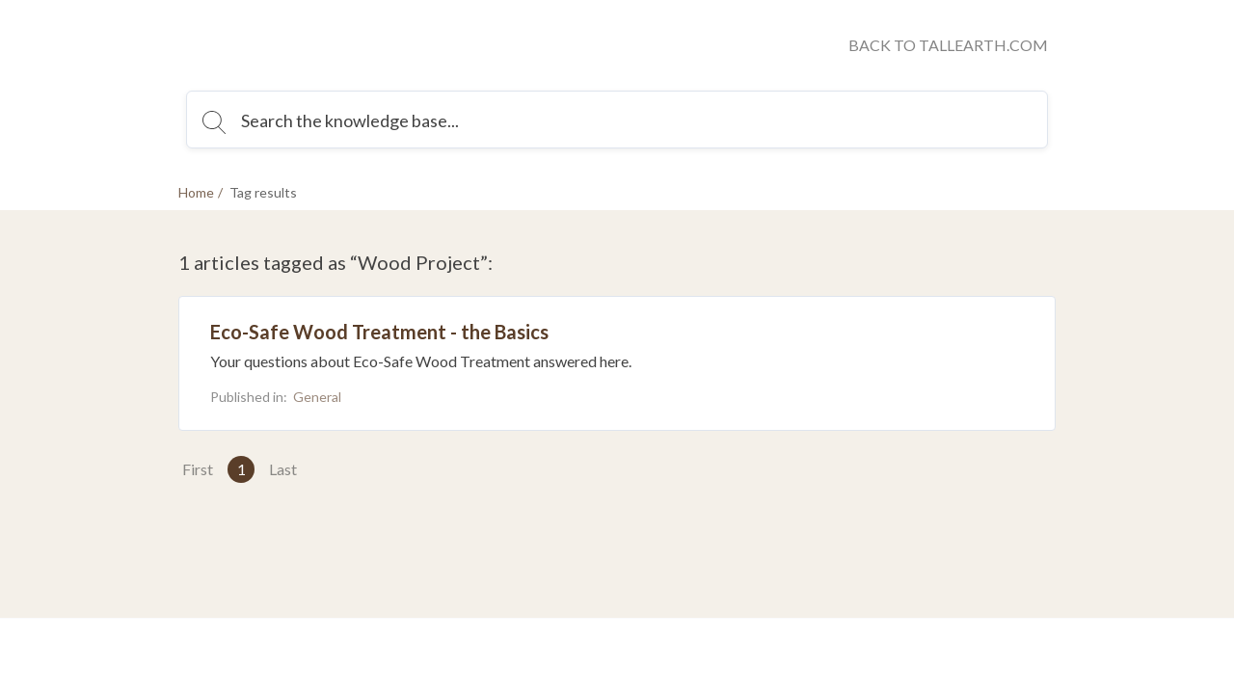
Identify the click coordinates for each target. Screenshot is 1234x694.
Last (283, 469)
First (197, 469)
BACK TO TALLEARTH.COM (948, 45)
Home (196, 192)
